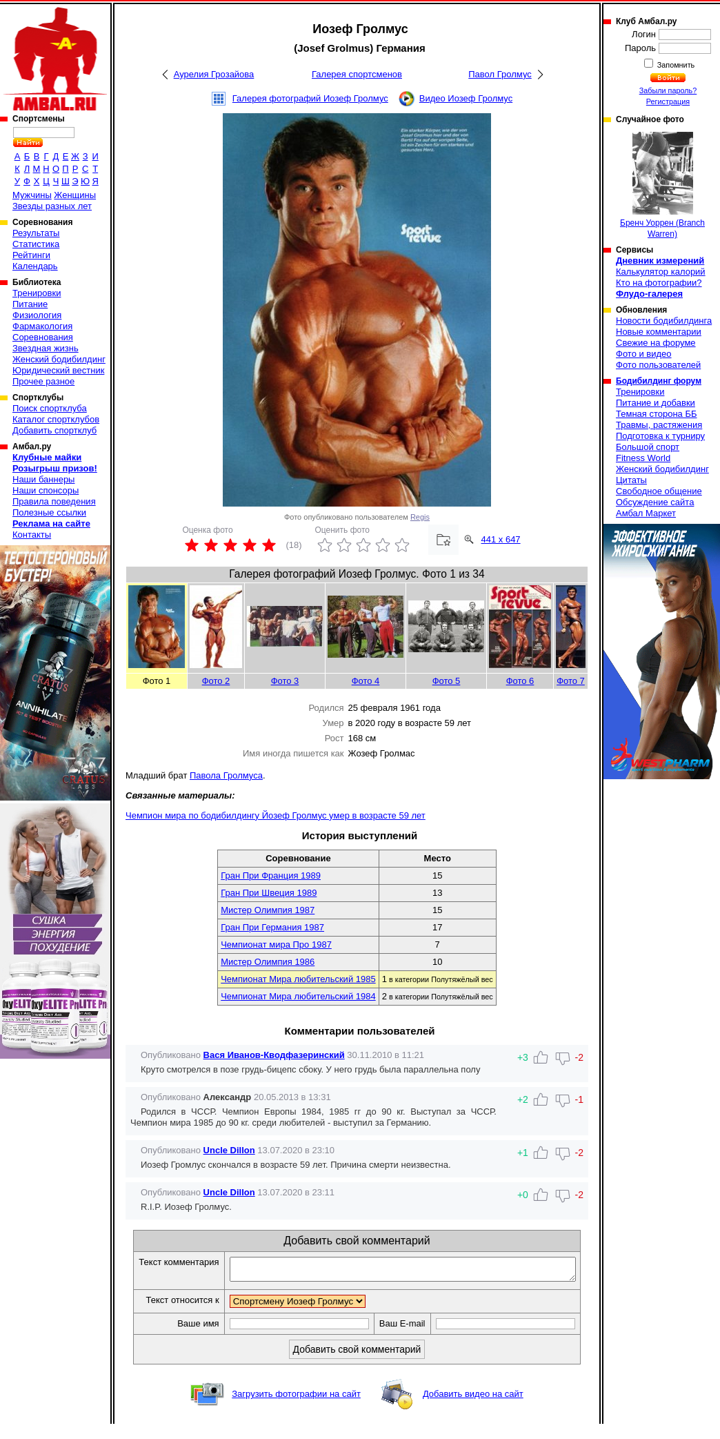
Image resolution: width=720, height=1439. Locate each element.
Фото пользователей (658, 365)
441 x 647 (501, 539)
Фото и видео (644, 354)
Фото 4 (366, 681)
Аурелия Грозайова (214, 74)
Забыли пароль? (668, 90)
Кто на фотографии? (659, 282)
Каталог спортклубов (55, 419)
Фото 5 (446, 681)
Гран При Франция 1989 (271, 875)
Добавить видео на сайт (473, 1409)
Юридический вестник (58, 370)
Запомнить (675, 65)
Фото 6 (520, 681)
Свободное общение (659, 491)
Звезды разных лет (52, 206)
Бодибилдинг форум (658, 381)
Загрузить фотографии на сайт (296, 1409)
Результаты (35, 233)
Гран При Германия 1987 (272, 927)
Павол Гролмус (499, 74)
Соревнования (42, 337)
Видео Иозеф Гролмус (465, 98)
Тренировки (36, 293)
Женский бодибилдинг (59, 359)
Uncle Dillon (229, 1150)
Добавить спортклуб (54, 430)
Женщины (75, 195)
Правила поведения (54, 501)
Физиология (36, 315)
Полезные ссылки (49, 512)
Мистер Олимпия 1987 (267, 910)
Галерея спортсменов (357, 74)
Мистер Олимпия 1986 (267, 962)
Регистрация (668, 101)
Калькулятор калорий (661, 271)
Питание (30, 304)
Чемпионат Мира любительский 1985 (298, 979)
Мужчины (32, 195)
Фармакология (42, 326)
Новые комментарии (658, 331)
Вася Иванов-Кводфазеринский (274, 1055)
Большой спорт (647, 447)
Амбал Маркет (646, 513)
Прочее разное (43, 381)
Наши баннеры (43, 479)
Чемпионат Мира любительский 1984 (298, 996)
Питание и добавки (655, 403)
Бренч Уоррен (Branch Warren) (662, 185)
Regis (420, 517)
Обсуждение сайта (655, 502)
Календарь (35, 266)
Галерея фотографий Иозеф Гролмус (310, 98)
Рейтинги (31, 255)
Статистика (35, 244)
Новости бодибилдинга (664, 320)
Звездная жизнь (45, 348)
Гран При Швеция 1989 (269, 893)
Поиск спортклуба (49, 408)
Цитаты (631, 480)
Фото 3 (285, 681)
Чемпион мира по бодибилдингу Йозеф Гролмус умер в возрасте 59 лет (276, 815)
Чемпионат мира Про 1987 (276, 944)
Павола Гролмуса (226, 775)
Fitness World (643, 458)
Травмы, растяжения (659, 425)
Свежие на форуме (656, 342)
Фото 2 (216, 681)
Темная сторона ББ (656, 414)
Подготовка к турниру (660, 436)
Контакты (31, 534)
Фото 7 (571, 681)
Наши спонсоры (45, 490)
